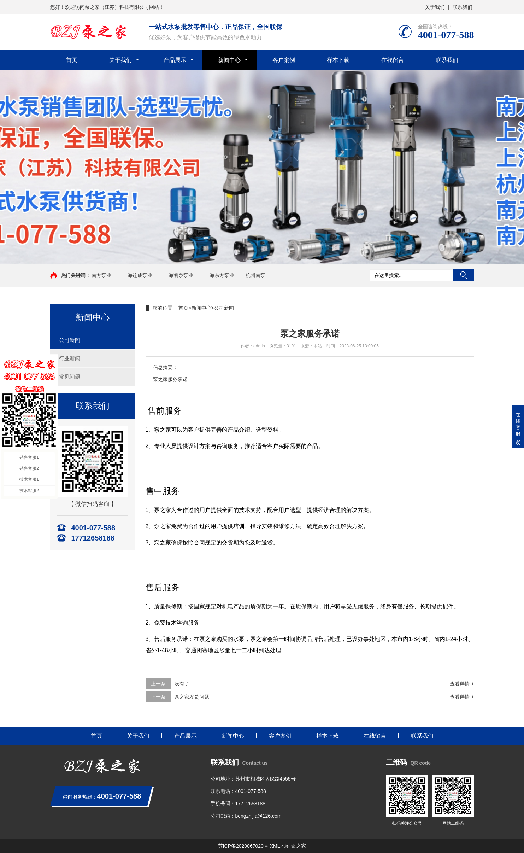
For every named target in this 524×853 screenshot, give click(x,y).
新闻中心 (229, 60)
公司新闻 (69, 340)
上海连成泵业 (137, 275)
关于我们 (435, 7)
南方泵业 (101, 275)
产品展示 (175, 60)
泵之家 (298, 846)
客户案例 (283, 60)
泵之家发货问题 (192, 697)
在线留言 (392, 60)
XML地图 (280, 846)
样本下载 (338, 60)
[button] (262, 257)
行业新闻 (69, 358)
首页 (71, 60)
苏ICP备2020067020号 (243, 846)
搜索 (463, 275)
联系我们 (462, 7)
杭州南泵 (255, 275)
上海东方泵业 (219, 275)
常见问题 (69, 377)
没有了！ (184, 684)
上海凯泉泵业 (178, 275)
